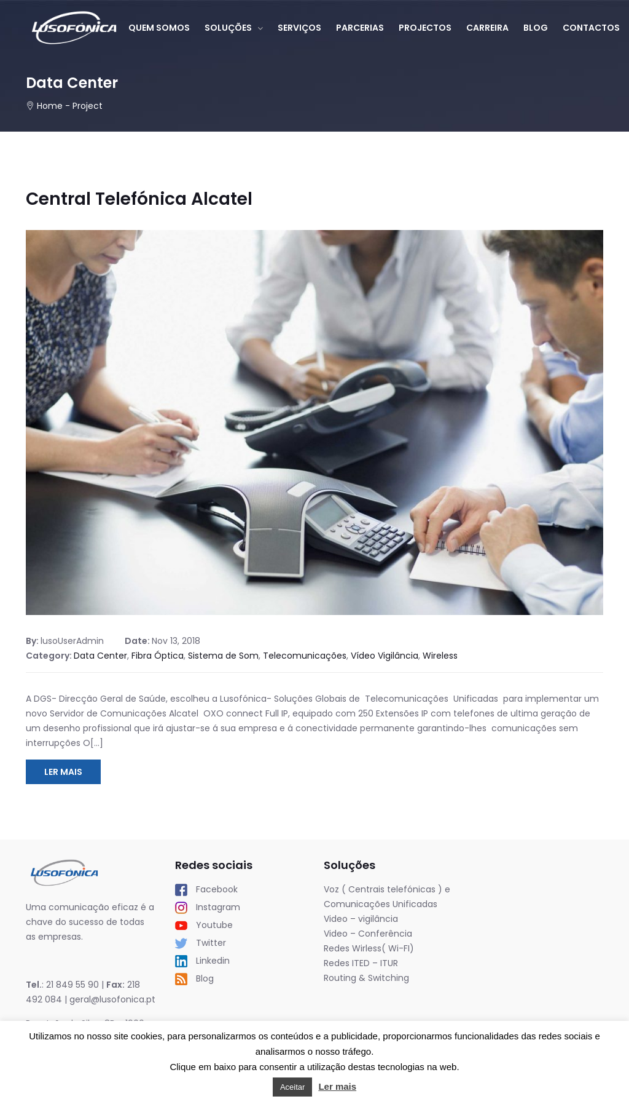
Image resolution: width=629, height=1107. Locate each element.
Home (50, 106)
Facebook (206, 889)
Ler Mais (63, 772)
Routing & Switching (366, 978)
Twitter (200, 943)
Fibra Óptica (157, 655)
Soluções (228, 28)
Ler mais (337, 1086)
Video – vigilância (361, 919)
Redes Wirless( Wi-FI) (369, 948)
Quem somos (159, 28)
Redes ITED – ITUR (361, 963)
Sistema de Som (223, 655)
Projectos (425, 28)
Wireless (440, 655)
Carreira (487, 28)
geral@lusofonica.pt (112, 999)
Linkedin (202, 960)
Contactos (591, 28)
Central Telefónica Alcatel (139, 199)
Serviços (299, 28)
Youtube (204, 925)
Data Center (100, 655)
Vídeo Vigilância (384, 655)
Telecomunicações (304, 655)
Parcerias (360, 28)
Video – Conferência (368, 933)
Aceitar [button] (292, 1087)
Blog (535, 28)
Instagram (207, 907)
